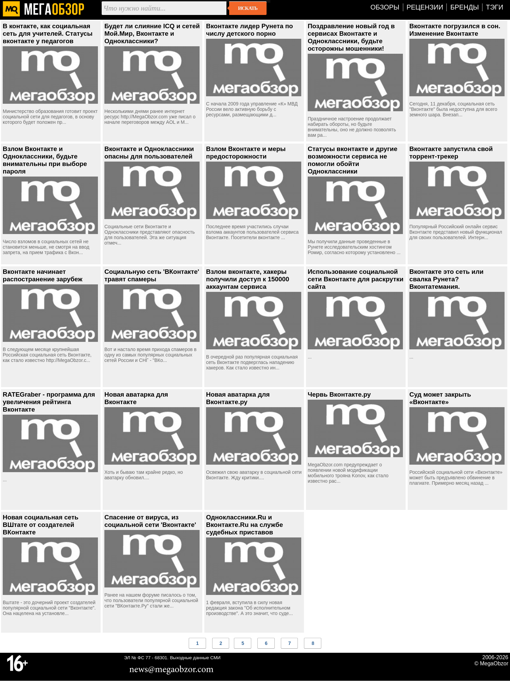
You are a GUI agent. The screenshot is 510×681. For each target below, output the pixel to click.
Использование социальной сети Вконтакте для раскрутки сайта (356, 279)
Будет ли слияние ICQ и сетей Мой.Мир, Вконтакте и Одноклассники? (152, 33)
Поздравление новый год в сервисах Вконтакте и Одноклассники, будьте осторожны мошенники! (351, 37)
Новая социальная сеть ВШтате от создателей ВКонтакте (41, 525)
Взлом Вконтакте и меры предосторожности (246, 152)
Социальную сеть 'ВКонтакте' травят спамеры (151, 275)
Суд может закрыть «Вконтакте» (440, 398)
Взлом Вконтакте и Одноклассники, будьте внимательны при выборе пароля (45, 160)
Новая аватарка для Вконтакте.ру (238, 398)
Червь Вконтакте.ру (339, 394)
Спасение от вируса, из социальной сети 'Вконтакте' (150, 521)
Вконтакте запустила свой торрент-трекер (451, 152)
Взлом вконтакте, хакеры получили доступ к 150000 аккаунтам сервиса (247, 279)
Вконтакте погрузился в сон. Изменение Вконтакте (454, 29)
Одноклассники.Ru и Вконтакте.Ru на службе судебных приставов (244, 525)
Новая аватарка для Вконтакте (136, 398)
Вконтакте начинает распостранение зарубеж (43, 275)
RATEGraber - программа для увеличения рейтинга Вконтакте (49, 402)
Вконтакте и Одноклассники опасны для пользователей (149, 152)
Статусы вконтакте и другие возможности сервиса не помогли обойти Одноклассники (352, 160)
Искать (247, 8)
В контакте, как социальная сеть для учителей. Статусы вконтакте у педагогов (47, 33)
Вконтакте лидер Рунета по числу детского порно (249, 29)
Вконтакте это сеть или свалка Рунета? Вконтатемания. (446, 279)
